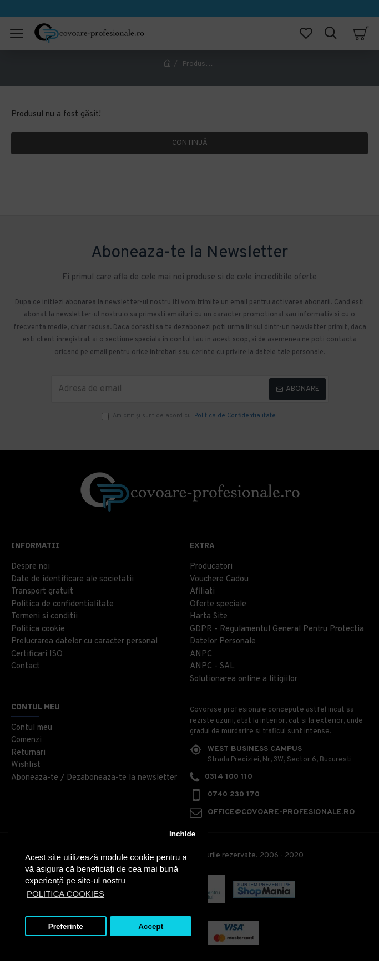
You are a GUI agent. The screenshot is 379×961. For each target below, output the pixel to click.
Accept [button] (150, 926)
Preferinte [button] (65, 926)
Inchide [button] (182, 834)
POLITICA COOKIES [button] (65, 893)
